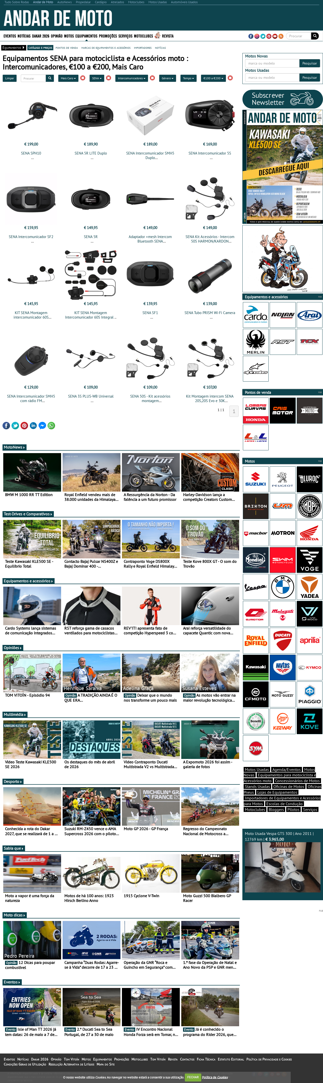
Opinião (57, 36)
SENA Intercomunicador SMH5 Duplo (150, 155)
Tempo (188, 78)
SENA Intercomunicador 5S (210, 153)
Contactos (187, 1062)
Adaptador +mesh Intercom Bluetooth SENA (150, 240)
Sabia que (14, 851)
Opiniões (13, 650)
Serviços (125, 36)
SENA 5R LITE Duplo (91, 153)
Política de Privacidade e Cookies (269, 1062)
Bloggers (276, 818)
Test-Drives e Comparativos (28, 516)
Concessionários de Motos (297, 789)
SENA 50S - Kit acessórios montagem (150, 401)
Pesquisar (309, 63)
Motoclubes (143, 36)
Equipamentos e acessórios (28, 583)
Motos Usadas (257, 778)
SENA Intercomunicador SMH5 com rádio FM (31, 401)
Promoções (108, 36)
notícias (160, 47)
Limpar (9, 78)
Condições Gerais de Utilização (25, 1067)
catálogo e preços (40, 47)
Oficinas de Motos (288, 795)
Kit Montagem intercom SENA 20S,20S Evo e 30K (210, 401)
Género (168, 78)
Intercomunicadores (131, 78)
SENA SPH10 (31, 153)
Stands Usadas (257, 795)
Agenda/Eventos (286, 778)
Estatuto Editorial (231, 1062)
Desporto (13, 784)
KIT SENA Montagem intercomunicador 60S (31, 316)
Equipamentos (86, 36)
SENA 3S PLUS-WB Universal (90, 399)
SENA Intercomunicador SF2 (31, 238)
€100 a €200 (213, 78)
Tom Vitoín (71, 1062)
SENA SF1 (150, 314)
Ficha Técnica (206, 1062)
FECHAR (193, 1077)
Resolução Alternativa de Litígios (71, 1067)
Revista (168, 36)
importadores (142, 47)
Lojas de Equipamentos (277, 800)
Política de (215, 1077)
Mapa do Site (105, 1067)
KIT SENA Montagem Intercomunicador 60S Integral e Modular (90, 319)
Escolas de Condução (284, 812)
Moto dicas (15, 917)
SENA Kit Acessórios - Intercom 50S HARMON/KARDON (210, 240)
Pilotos (293, 818)
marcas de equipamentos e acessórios (105, 47)
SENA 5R (91, 238)
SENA (97, 78)
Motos (69, 36)
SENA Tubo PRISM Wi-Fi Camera (210, 314)
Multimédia (15, 717)
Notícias (24, 36)
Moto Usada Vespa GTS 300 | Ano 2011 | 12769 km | (283, 870)
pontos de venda (67, 47)
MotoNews (14, 450)
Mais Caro (68, 78)
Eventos (10, 36)
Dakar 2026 (40, 36)
